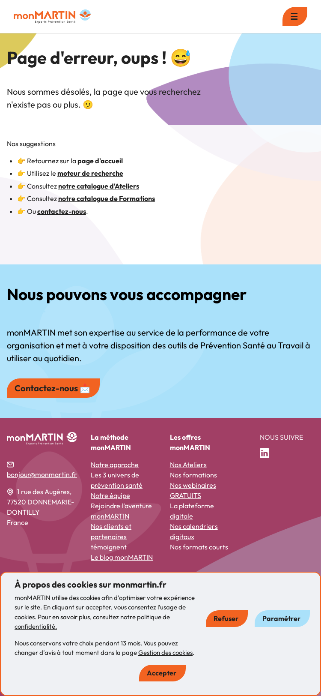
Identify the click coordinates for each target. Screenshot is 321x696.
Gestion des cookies (165, 652)
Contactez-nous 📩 (52, 388)
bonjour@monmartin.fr (42, 474)
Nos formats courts (199, 547)
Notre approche (115, 464)
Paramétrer (281, 618)
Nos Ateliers (188, 464)
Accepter (161, 673)
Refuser (226, 618)
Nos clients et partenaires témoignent (111, 536)
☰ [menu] (294, 16)
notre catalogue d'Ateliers (98, 186)
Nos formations (193, 475)
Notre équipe (110, 495)
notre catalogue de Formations (106, 198)
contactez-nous (61, 211)
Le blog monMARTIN (122, 557)
